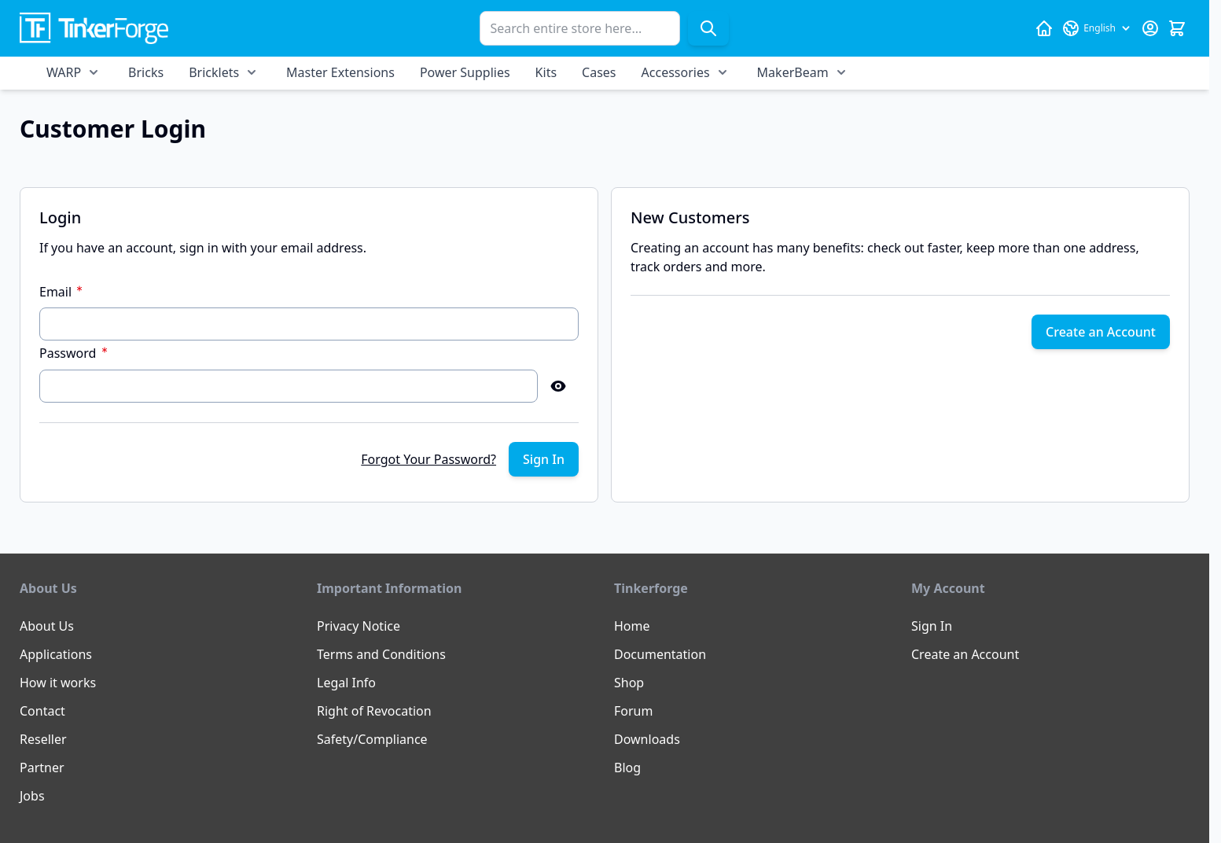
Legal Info (346, 682)
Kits (546, 72)
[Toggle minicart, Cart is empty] (1177, 28)
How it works (58, 682)
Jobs (32, 795)
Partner (42, 767)
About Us (47, 626)
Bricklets (214, 72)
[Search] (708, 28)
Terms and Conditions (381, 654)
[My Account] (1150, 28)
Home (632, 626)
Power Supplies (465, 72)
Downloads (647, 739)
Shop (629, 682)
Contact (42, 711)
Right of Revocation (374, 711)
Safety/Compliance (372, 739)
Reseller (43, 739)
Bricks (146, 72)
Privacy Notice (358, 626)
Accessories (676, 72)
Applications (56, 654)
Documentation (660, 654)
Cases (599, 72)
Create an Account (965, 654)
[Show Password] (558, 386)
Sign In (931, 626)
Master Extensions (340, 72)
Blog (627, 767)
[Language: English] (1097, 28)
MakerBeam (793, 72)
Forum (633, 711)
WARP (63, 72)
